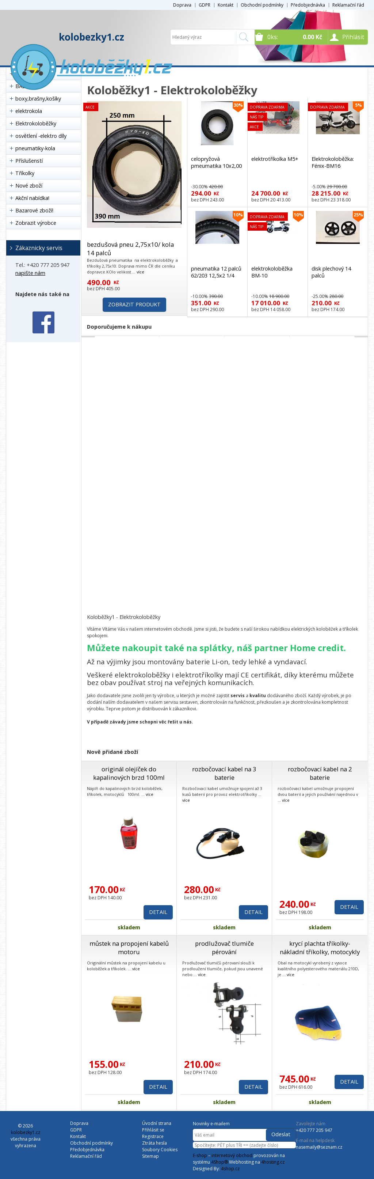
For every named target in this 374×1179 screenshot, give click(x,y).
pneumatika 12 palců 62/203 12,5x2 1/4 (216, 272)
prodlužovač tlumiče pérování (224, 947)
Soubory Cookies (160, 1149)
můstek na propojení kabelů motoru (129, 947)
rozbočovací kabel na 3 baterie (224, 773)
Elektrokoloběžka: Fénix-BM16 (333, 162)
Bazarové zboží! (34, 210)
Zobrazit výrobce (35, 222)
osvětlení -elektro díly (40, 135)
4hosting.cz (273, 1162)
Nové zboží (28, 185)
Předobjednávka (308, 5)
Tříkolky (24, 173)
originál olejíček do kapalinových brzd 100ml (129, 773)
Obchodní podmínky (262, 5)
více (140, 272)
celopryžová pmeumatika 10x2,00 (216, 162)
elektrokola (28, 110)
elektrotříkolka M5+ (274, 158)
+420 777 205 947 (314, 1130)
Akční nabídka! (32, 197)
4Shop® (219, 1162)
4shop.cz (230, 1168)
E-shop (200, 1155)
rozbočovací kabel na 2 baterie (320, 773)
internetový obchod (231, 1155)
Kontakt (225, 5)
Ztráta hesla (154, 1143)
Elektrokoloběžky (35, 123)
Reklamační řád (348, 5)
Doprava (182, 5)
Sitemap (150, 1156)
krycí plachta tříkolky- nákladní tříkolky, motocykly (320, 947)
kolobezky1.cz (91, 37)
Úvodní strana (156, 1123)
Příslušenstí (29, 160)
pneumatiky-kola (35, 148)
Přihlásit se (153, 1130)
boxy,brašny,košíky (38, 98)
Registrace (153, 1136)
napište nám (30, 272)
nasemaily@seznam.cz (319, 1147)
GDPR (204, 5)
